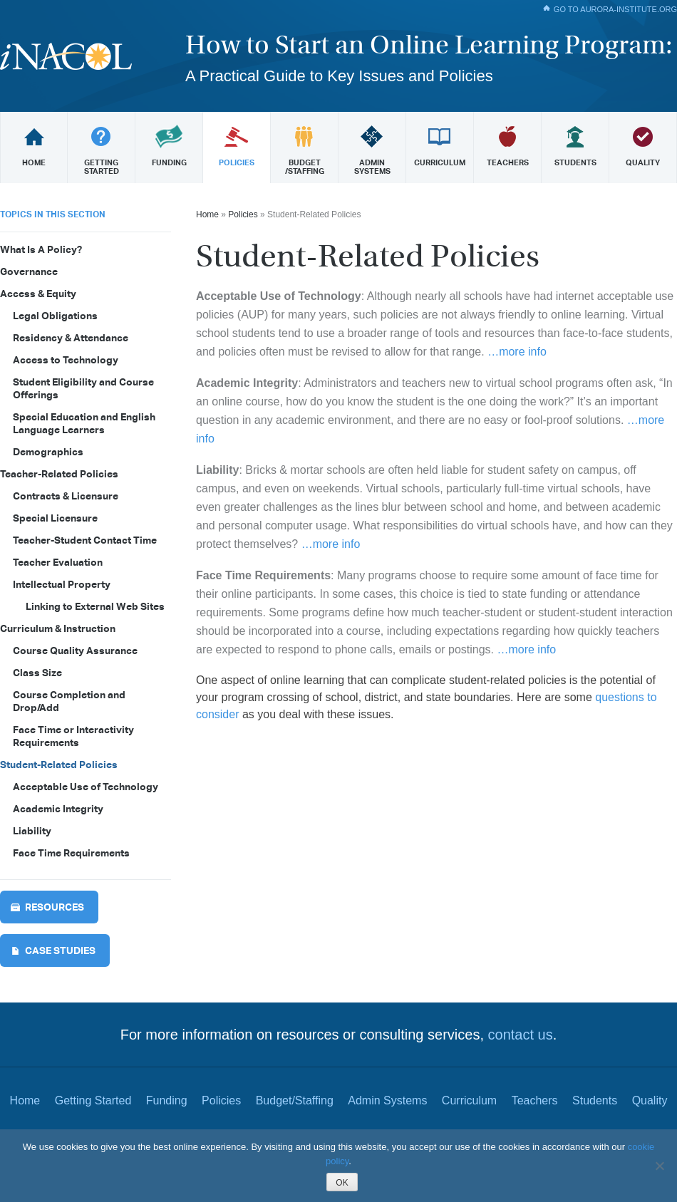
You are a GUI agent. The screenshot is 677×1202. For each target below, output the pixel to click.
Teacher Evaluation (58, 562)
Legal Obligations (55, 315)
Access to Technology (65, 360)
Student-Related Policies (59, 764)
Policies (242, 214)
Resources (54, 907)
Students (594, 1100)
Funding (166, 1100)
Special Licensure (55, 518)
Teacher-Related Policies (59, 474)
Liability (32, 830)
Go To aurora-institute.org (615, 9)
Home (207, 214)
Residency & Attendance (70, 337)
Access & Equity (38, 293)
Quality (650, 1100)
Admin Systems (387, 1100)
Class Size (37, 672)
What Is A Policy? (41, 249)
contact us (520, 1034)
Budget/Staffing (295, 1100)
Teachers (535, 1100)
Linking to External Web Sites (95, 606)
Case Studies (60, 950)
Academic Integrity (58, 808)
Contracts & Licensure (65, 496)
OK (342, 1183)
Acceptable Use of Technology (85, 786)
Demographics (48, 451)
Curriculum (469, 1100)
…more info (517, 352)
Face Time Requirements (71, 853)
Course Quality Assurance (75, 650)
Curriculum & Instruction (57, 628)
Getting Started (93, 1100)
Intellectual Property (61, 584)
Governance (29, 271)
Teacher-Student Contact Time (85, 540)
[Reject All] (659, 1166)
